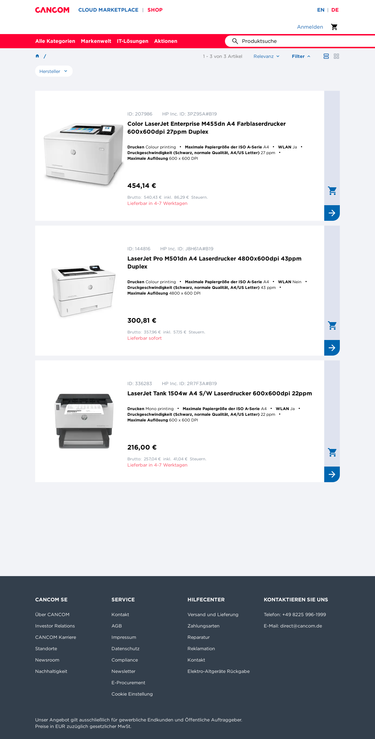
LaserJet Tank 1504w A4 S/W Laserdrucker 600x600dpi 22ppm (219, 393)
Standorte (46, 648)
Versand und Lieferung (213, 614)
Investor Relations (55, 626)
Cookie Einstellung (132, 694)
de (335, 10)
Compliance (124, 660)
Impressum (123, 637)
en (321, 10)
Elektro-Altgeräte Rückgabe (219, 671)
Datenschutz (125, 648)
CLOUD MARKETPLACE (108, 10)
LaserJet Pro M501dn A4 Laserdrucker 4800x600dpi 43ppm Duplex (214, 262)
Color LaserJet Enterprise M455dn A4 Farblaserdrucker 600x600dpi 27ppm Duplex (206, 127)
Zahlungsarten (204, 626)
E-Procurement (128, 682)
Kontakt (120, 614)
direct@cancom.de (301, 626)
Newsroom (47, 660)
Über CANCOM (52, 614)
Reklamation (201, 648)
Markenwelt (96, 41)
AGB (116, 626)
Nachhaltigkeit (51, 671)
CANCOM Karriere (55, 637)
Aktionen (165, 41)
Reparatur (199, 637)
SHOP (155, 10)
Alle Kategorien (55, 41)
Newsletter (123, 671)
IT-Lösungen (132, 41)
